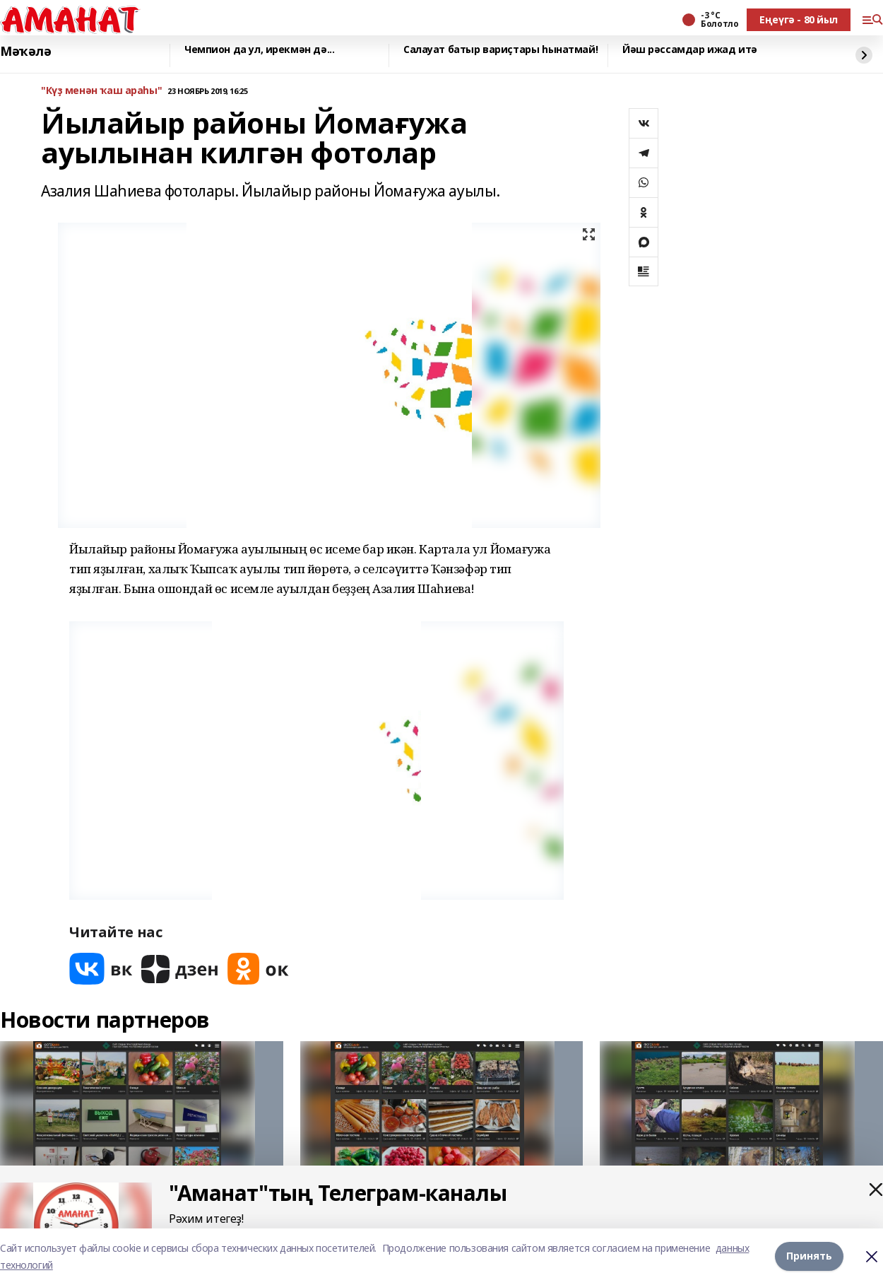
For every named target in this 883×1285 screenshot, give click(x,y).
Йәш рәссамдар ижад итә (689, 50)
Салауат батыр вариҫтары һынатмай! (500, 50)
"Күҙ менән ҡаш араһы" (101, 91)
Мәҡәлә (25, 51)
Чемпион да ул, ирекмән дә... (259, 50)
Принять (809, 1256)
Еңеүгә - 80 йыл (798, 19)
